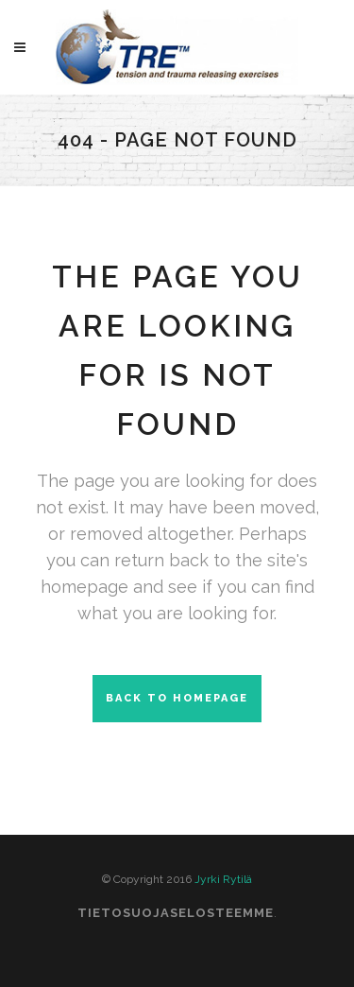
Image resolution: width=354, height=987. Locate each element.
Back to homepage (177, 698)
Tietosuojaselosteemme (175, 913)
